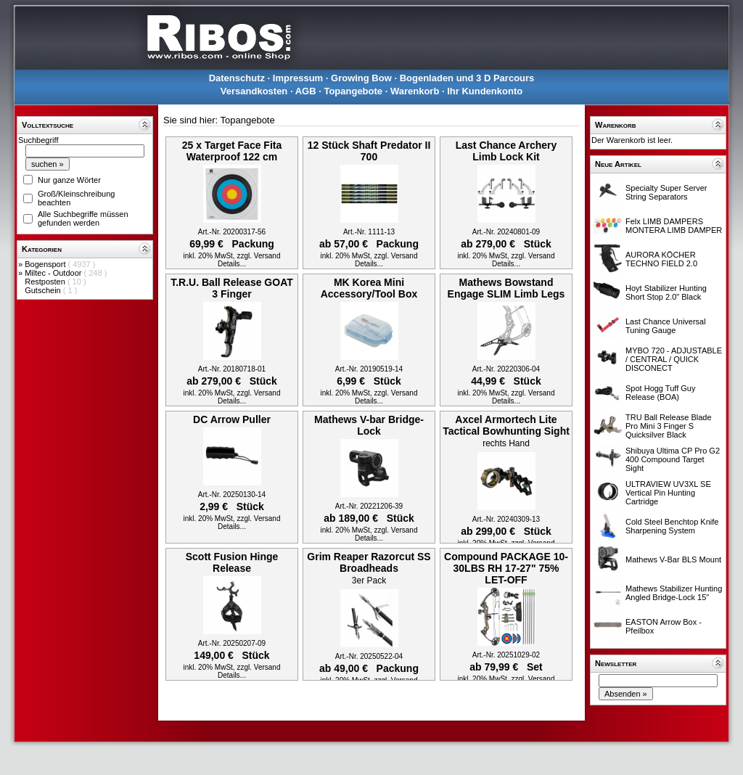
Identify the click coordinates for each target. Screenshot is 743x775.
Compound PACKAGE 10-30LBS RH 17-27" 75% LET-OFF (506, 568)
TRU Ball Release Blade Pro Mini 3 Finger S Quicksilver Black (668, 426)
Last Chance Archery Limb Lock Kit (506, 151)
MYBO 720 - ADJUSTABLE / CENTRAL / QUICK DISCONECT (673, 359)
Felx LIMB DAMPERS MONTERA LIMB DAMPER (673, 225)
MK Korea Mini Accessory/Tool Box (369, 288)
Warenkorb (414, 91)
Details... (232, 264)
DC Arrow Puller (232, 419)
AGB (305, 91)
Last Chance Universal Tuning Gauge (665, 326)
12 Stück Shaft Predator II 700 (369, 151)
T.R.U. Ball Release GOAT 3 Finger (232, 288)
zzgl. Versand (258, 256)
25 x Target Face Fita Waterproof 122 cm (232, 151)
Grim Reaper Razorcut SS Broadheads (368, 562)
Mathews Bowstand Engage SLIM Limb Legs (506, 288)
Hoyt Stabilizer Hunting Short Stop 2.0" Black (666, 292)
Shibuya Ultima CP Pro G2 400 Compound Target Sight (672, 459)
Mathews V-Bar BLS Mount (673, 559)
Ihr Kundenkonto (484, 91)
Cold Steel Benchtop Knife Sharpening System (671, 526)
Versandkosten (254, 91)
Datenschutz (237, 78)
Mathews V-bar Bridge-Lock (369, 425)
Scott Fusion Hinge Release (232, 562)
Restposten (46, 281)
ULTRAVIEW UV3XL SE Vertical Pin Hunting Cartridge (668, 493)
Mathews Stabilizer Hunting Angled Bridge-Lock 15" (673, 593)
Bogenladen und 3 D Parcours (467, 78)
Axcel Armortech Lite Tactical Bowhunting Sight (506, 425)
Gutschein (44, 290)
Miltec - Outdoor (54, 272)
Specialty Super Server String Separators (666, 192)
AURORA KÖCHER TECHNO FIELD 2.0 (661, 259)
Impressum (298, 78)
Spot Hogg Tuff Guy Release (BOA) (660, 392)
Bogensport (46, 264)
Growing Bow (361, 78)
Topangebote (353, 91)
